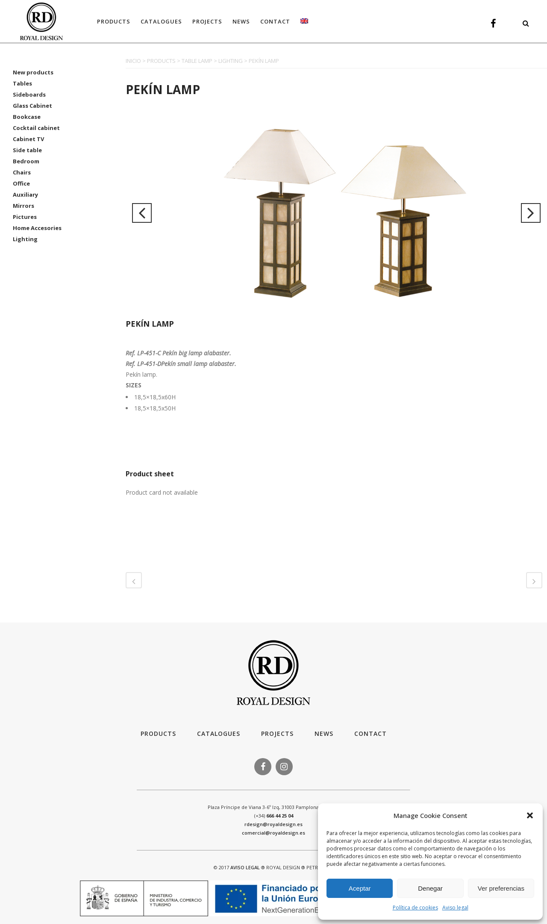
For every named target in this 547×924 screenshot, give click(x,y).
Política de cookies (415, 907)
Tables (22, 83)
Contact (370, 733)
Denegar (430, 888)
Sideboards (29, 94)
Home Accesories (37, 228)
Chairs (22, 172)
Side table (27, 150)
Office (21, 183)
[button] (530, 815)
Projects (277, 733)
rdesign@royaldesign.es (273, 824)
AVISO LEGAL (245, 867)
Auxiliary (25, 194)
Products (158, 733)
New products (33, 72)
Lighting (25, 239)
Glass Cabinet (32, 105)
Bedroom (26, 161)
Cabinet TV (28, 139)
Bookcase (27, 117)
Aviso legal (455, 907)
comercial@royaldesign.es (273, 833)
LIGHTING (230, 61)
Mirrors (23, 206)
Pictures (25, 217)
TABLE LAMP (197, 61)
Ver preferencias (501, 888)
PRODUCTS (161, 61)
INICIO (133, 61)
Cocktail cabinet (36, 128)
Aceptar (360, 888)
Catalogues (218, 733)
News (324, 733)
